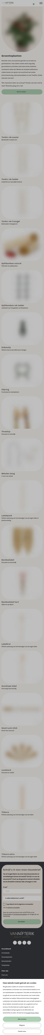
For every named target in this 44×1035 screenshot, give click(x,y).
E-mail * (5, 887)
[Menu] (40, 3)
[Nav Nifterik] (22, 934)
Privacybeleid (7, 914)
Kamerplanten (6, 961)
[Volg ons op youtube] (29, 943)
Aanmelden (21, 922)
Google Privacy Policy (32, 1013)
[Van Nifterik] (8, 3)
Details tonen (22, 1031)
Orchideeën (6, 953)
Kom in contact (21, 92)
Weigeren (22, 1025)
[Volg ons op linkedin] (24, 943)
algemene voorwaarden (13, 907)
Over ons (5, 975)
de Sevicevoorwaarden (20, 914)
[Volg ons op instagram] (20, 943)
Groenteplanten (7, 957)
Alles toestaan (22, 1019)
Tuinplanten (6, 965)
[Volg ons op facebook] (15, 943)
